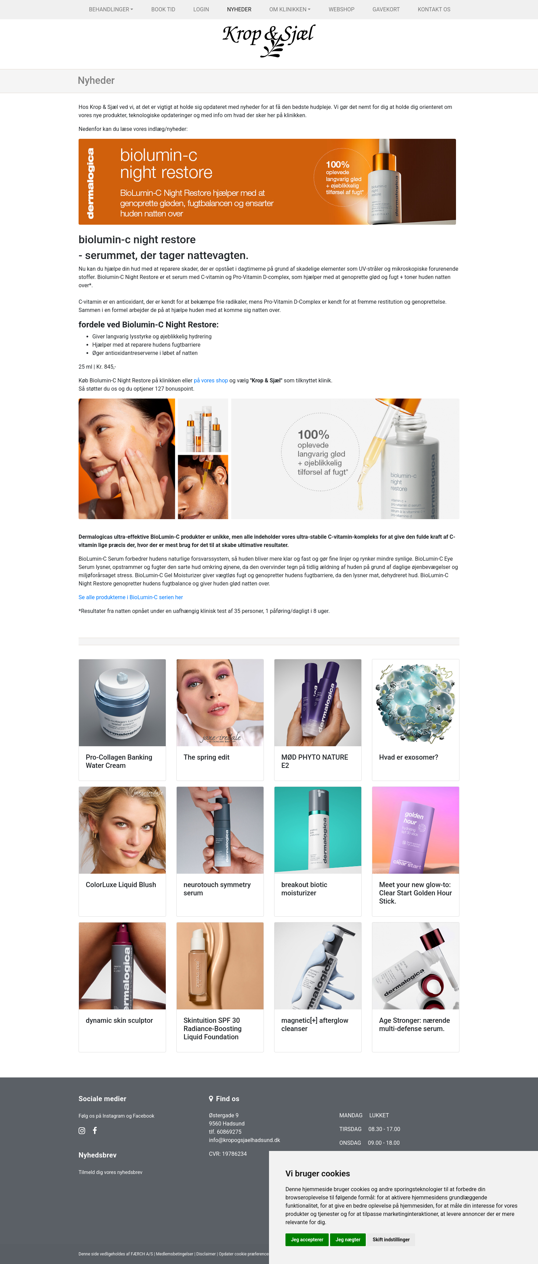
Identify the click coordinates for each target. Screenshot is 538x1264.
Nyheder (239, 9)
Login (201, 9)
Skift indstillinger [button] (391, 1239)
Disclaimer (206, 1254)
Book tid (163, 9)
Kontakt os (434, 9)
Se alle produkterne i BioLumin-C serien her (131, 597)
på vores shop (211, 380)
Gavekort (386, 9)
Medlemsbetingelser (175, 1254)
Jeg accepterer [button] (307, 1239)
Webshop (341, 9)
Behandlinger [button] (109, 9)
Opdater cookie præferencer (244, 1254)
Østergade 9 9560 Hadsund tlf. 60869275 (227, 1123)
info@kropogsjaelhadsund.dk (244, 1140)
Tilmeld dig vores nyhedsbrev (110, 1172)
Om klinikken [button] (287, 9)
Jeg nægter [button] (348, 1239)
